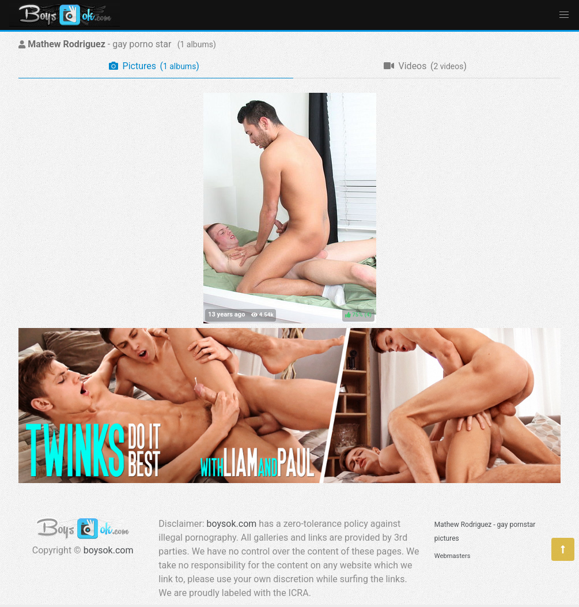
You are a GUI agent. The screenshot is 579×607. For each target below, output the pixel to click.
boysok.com (109, 550)
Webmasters (452, 556)
